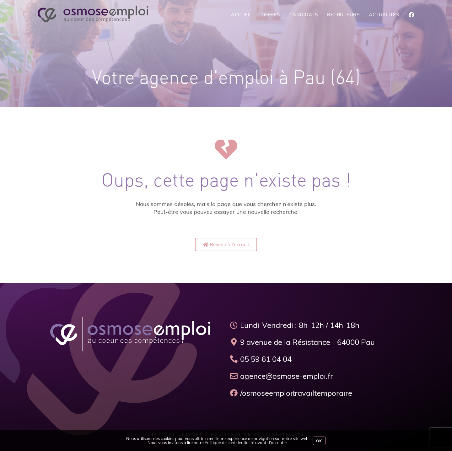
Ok (319, 440)
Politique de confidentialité (229, 442)
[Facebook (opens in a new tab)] (411, 15)
